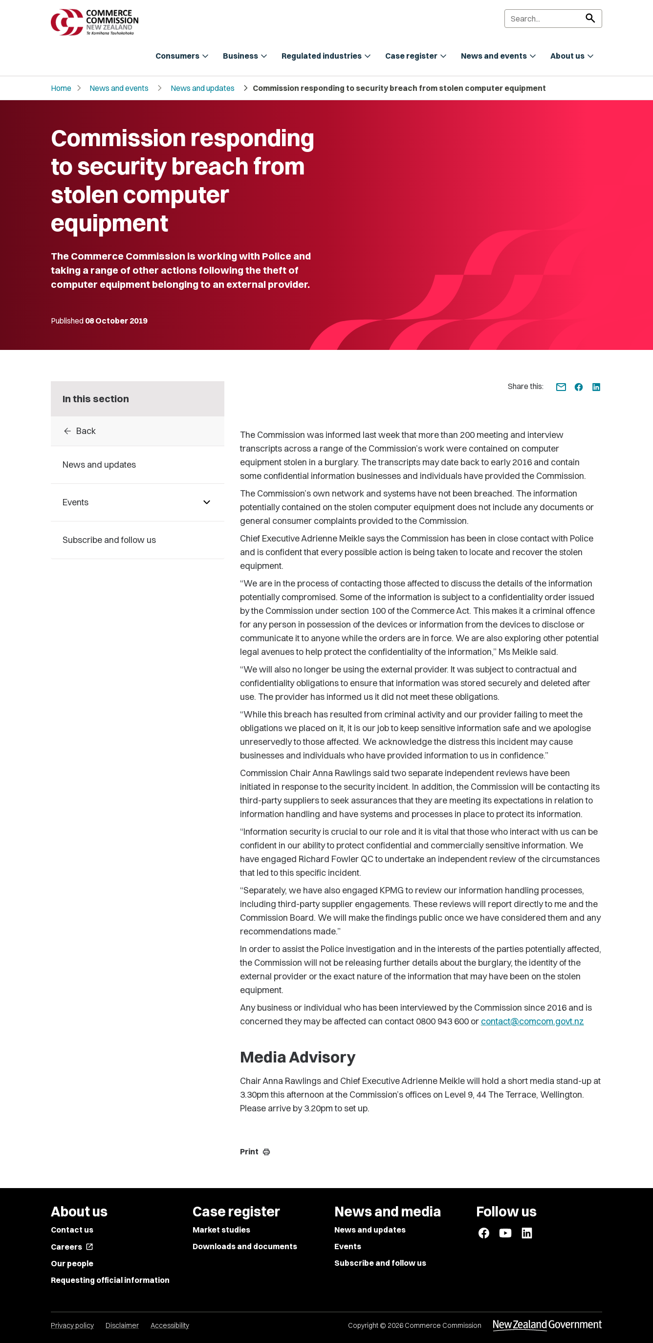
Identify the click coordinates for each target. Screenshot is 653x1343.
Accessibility (170, 1325)
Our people (72, 1263)
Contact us (72, 1230)
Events (347, 1246)
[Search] (553, 18)
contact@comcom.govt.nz (532, 1021)
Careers (72, 1247)
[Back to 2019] (137, 431)
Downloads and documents (245, 1246)
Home (61, 88)
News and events (119, 88)
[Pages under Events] (207, 502)
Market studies (221, 1230)
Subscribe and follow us (380, 1263)
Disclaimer (122, 1325)
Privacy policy (72, 1325)
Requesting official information (110, 1280)
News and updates (203, 88)
